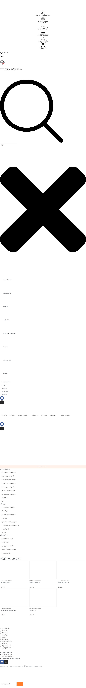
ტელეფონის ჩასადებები (9, 550)
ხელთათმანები (6, 554)
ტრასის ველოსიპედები (8, 491)
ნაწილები (43, 21)
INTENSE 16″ (32, 609)
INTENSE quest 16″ (34, 582)
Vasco (40, 666)
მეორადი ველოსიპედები (9, 473)
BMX (3, 502)
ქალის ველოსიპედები (8, 477)
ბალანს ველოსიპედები (6, 607)
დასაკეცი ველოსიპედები (9, 480)
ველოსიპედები (43, 15)
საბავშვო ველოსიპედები (9, 484)
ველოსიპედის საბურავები (9, 522)
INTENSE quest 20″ (63, 582)
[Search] (21, 684)
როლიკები (43, 35)
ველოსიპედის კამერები (8, 515)
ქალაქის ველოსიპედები (9, 495)
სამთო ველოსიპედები (8, 488)
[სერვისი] (43, 45)
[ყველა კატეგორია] (2, 70)
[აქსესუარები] (43, 25)
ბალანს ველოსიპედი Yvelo (8, 609)
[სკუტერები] (43, 38)
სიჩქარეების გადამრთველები (10, 526)
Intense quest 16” (6, 582)
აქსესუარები (43, 28)
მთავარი (4, 415)
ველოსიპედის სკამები (8, 508)
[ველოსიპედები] (43, 12)
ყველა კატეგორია (13, 69)
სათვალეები (5, 543)
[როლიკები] (43, 32)
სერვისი (43, 48)
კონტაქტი (53, 415)
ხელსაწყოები (5, 530)
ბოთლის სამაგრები (7, 539)
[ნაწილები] (43, 18)
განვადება (35, 415)
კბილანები (5, 512)
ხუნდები (4, 533)
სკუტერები (43, 41)
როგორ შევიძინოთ (23, 415)
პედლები (4, 519)
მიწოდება (44, 415)
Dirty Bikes (4, 498)
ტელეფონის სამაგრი (8, 546)
